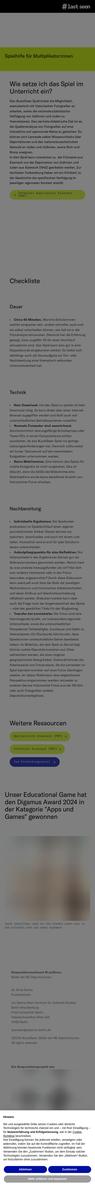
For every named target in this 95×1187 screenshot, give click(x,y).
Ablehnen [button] (25, 1169)
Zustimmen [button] (69, 1169)
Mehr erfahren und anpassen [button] (47, 1178)
